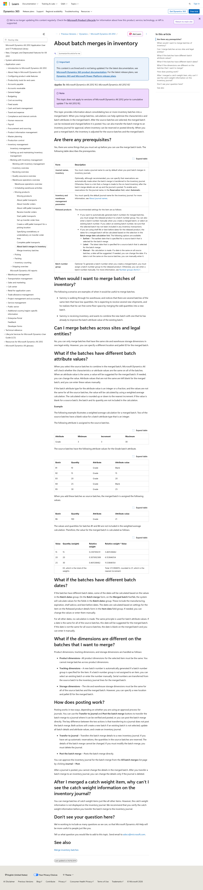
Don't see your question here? (170, 84)
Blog (38, 881)
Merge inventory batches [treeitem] (28, 250)
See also (160, 87)
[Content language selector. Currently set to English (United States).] (16, 875)
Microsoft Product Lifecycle (81, 20)
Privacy (62, 881)
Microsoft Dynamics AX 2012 (103, 34)
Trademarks (117, 881)
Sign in (197, 3)
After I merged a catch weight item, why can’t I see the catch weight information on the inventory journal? (177, 78)
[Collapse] (43, 34)
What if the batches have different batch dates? (177, 61)
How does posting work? (167, 71)
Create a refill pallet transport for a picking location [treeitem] (32, 226)
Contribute (50, 881)
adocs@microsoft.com (134, 834)
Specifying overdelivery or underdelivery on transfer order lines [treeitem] (30, 235)
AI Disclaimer (9, 881)
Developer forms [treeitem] (15, 326)
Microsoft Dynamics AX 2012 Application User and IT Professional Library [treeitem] (25, 47)
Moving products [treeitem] (24, 196)
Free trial (194, 11)
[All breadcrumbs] (56, 34)
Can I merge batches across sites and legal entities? (175, 50)
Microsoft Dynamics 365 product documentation (82, 72)
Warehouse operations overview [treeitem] (28, 184)
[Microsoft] (5, 4)
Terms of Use (103, 881)
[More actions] (146, 34)
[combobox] (25, 40)
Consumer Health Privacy (81, 881)
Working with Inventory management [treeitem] (28, 163)
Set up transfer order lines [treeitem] (28, 220)
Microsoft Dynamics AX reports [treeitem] (23, 270)
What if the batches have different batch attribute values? (174, 56)
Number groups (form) (129, 269)
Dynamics (83, 34)
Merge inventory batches (66, 849)
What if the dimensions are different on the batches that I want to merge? (175, 66)
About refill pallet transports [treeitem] (29, 208)
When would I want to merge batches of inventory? (174, 44)
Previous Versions (68, 34)
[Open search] (190, 3)
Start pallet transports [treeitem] (26, 216)
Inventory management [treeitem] (20, 148)
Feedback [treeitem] (12, 322)
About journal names (98, 198)
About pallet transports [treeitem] (27, 200)
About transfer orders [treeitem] (26, 204)
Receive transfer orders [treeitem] (27, 212)
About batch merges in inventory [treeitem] (31, 246)
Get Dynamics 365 (178, 11)
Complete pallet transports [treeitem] (28, 242)
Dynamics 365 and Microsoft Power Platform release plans (86, 75)
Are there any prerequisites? (169, 39)
